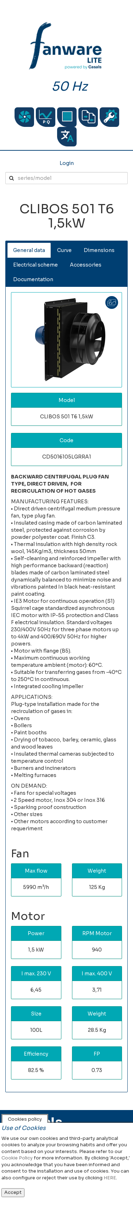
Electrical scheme (35, 265)
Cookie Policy (17, 1158)
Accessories (85, 265)
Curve (64, 250)
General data (29, 250)
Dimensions (99, 250)
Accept (13, 1192)
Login (67, 163)
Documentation (33, 279)
